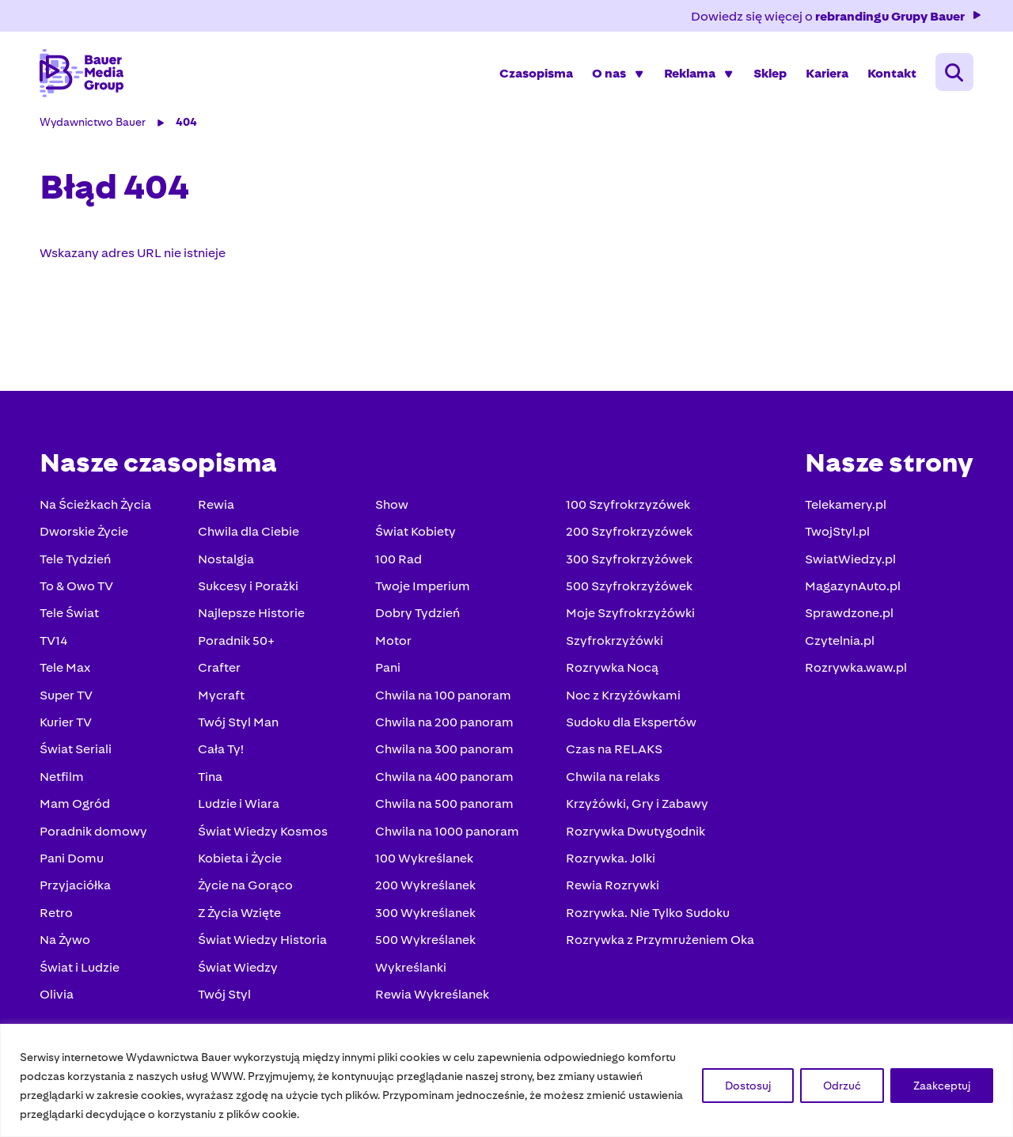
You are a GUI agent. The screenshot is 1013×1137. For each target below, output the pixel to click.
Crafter (220, 670)
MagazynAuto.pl (851, 589)
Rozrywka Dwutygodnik (634, 834)
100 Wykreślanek (423, 861)
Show (391, 507)
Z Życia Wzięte (240, 915)
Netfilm (63, 779)
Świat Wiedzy (239, 970)
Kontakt (890, 74)
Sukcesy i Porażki (249, 589)
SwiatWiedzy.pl (848, 562)
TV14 (55, 643)
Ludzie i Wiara (239, 806)
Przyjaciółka (76, 888)
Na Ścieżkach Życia (97, 507)
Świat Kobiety (414, 534)
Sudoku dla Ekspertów (629, 725)
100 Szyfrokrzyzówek (626, 507)
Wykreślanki (410, 970)
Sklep (768, 74)
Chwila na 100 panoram (442, 698)
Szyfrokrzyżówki (613, 643)
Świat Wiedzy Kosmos (263, 834)
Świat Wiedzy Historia (263, 942)
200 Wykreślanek (424, 888)
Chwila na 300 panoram (443, 752)
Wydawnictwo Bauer (94, 125)
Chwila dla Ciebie (249, 534)
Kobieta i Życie (241, 861)
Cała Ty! (222, 752)
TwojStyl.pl (835, 534)
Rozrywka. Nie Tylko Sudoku (646, 915)
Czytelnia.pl (838, 643)
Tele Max (66, 670)
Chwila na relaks (611, 779)
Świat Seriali (77, 752)
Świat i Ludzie (81, 970)
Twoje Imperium (421, 589)
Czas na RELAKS (612, 752)
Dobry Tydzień (416, 615)
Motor (392, 643)
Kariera (825, 74)
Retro (57, 915)
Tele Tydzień (76, 562)
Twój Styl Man (239, 725)
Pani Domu (73, 861)
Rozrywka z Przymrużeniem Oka (658, 942)
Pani (387, 670)
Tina (211, 779)
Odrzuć (842, 1085)
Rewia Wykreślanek (431, 997)
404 (188, 125)
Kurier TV (67, 725)
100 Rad (397, 562)
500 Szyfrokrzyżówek (627, 589)
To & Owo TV (78, 589)
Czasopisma (534, 74)
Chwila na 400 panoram (443, 779)
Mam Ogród (76, 806)
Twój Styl (225, 997)
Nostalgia (227, 562)
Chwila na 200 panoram (443, 725)
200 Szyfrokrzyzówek (627, 534)
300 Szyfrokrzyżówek (627, 562)
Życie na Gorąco (246, 888)
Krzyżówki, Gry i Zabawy (635, 806)
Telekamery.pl (844, 507)
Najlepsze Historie (252, 615)
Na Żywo (66, 942)
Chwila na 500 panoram (443, 806)
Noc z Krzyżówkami (621, 698)
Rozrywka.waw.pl (854, 670)
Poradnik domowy (95, 834)
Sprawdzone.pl (847, 615)
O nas (607, 74)
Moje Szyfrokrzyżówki (628, 615)
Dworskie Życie (85, 534)
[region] (506, 1080)
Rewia (217, 507)
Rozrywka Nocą (610, 670)
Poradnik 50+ (237, 643)
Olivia (58, 997)
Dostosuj (748, 1085)
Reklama (688, 74)
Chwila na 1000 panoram (446, 834)
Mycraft (222, 698)
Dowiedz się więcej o (835, 16)
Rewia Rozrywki (611, 888)
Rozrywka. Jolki (609, 861)
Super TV (67, 698)
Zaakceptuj (941, 1085)
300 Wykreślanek (424, 915)
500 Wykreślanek (424, 942)
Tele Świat (71, 615)
